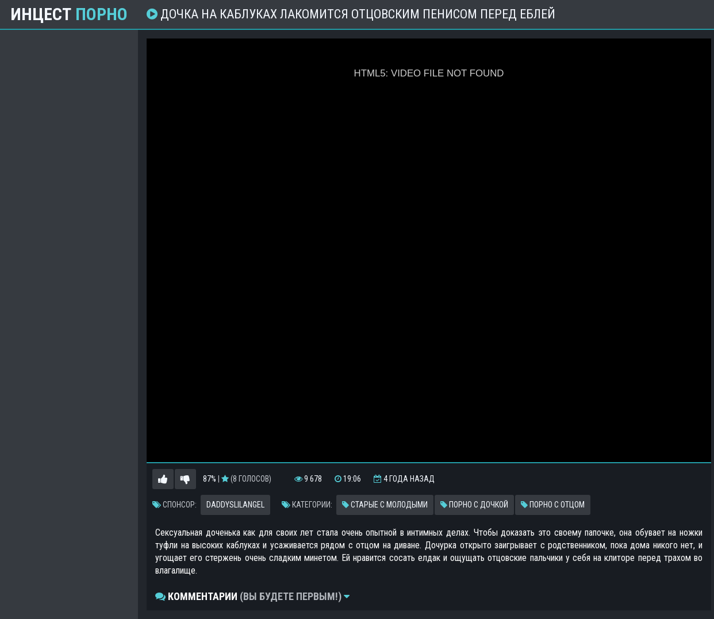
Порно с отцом (553, 504)
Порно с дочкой (474, 504)
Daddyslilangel (235, 504)
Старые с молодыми (385, 504)
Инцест (69, 14)
